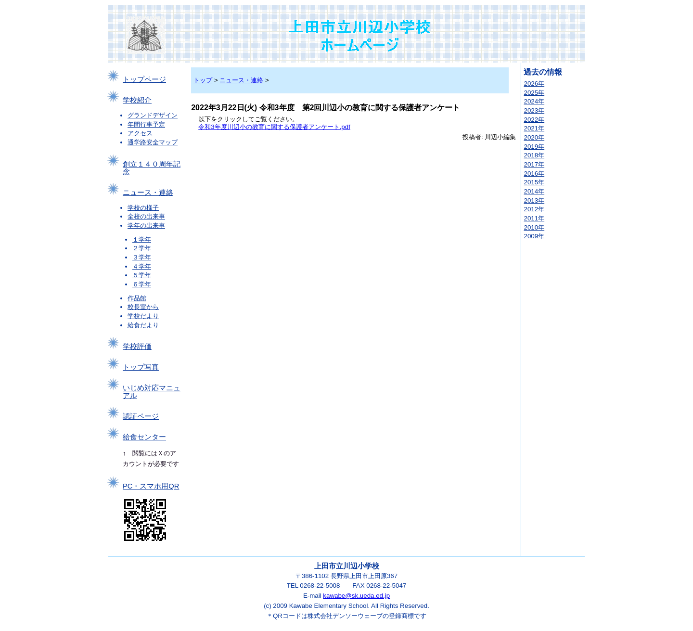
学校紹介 (137, 100)
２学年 (141, 248)
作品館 (137, 298)
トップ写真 (141, 367)
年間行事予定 (146, 124)
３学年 (141, 257)
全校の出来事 (146, 216)
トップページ (144, 79)
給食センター (144, 437)
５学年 (141, 275)
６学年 (141, 284)
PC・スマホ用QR (151, 486)
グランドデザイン (153, 115)
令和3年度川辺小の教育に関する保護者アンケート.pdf (274, 126)
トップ (202, 80)
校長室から (143, 306)
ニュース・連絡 (148, 192)
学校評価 (137, 346)
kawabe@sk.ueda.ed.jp (356, 595)
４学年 (141, 266)
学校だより (143, 316)
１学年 (141, 239)
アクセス (140, 133)
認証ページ (141, 416)
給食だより (143, 325)
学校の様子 (143, 207)
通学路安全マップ (153, 142)
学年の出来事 (146, 225)
